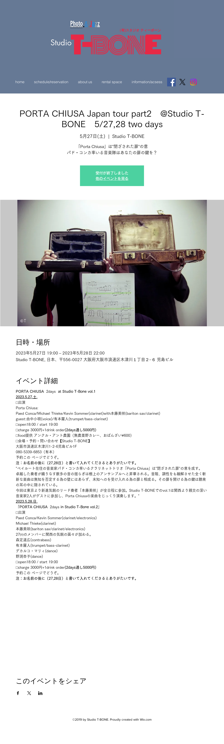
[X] (182, 82)
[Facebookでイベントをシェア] (18, 693)
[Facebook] (171, 82)
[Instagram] (193, 82)
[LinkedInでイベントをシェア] (40, 693)
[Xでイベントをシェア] (29, 693)
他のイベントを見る (112, 178)
